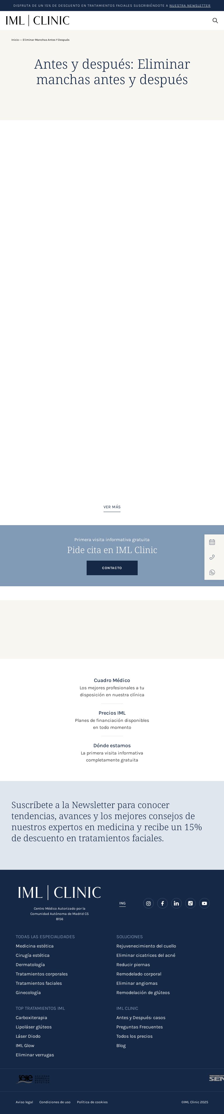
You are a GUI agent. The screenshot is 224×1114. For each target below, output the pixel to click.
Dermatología (30, 964)
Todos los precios (134, 1036)
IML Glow (25, 1045)
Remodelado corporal (138, 974)
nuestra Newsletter (190, 5)
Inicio (15, 40)
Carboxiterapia (31, 1017)
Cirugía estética (33, 955)
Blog (121, 1045)
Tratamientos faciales (39, 983)
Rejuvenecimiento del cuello (146, 946)
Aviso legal (24, 1102)
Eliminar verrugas (35, 1055)
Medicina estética (35, 946)
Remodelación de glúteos (143, 992)
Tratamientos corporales (42, 974)
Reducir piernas (133, 964)
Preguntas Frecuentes (139, 1027)
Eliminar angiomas (137, 983)
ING (122, 903)
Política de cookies (92, 1102)
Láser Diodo (28, 1036)
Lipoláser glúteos (34, 1027)
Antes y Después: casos (140, 1017)
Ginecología (28, 992)
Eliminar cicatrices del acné (145, 955)
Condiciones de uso (55, 1102)
